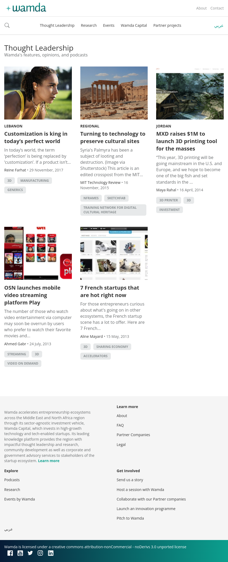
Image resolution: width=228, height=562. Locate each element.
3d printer (168, 200)
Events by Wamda (19, 499)
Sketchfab (116, 198)
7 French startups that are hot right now (109, 291)
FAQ (120, 425)
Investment (169, 209)
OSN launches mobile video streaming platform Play (32, 295)
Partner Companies (133, 434)
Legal (121, 444)
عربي (219, 25)
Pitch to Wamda (130, 518)
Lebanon (13, 126)
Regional (89, 126)
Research (89, 25)
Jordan (163, 126)
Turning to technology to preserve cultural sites (113, 137)
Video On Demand (22, 363)
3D (9, 180)
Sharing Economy (112, 346)
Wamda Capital (134, 25)
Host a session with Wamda (140, 489)
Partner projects (167, 25)
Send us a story (130, 479)
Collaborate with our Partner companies (151, 499)
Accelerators (96, 356)
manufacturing (34, 180)
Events (109, 25)
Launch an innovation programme (146, 508)
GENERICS (15, 190)
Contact (217, 8)
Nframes (91, 198)
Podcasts (12, 479)
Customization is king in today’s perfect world (36, 137)
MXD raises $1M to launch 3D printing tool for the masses (186, 141)
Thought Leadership (57, 25)
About (201, 8)
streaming (16, 354)
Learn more (48, 460)
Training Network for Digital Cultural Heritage (110, 209)
